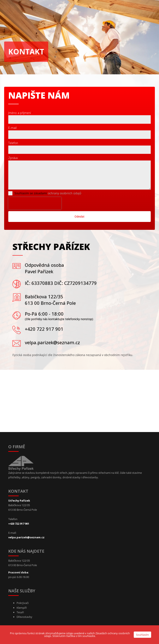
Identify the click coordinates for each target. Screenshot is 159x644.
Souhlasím (142, 635)
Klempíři (22, 608)
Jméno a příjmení (20, 113)
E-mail (13, 128)
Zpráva (14, 158)
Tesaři (20, 612)
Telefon (13, 143)
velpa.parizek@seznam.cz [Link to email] (26, 537)
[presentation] (34, 203)
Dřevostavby (24, 617)
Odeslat (79, 216)
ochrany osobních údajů (64, 193)
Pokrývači (23, 603)
